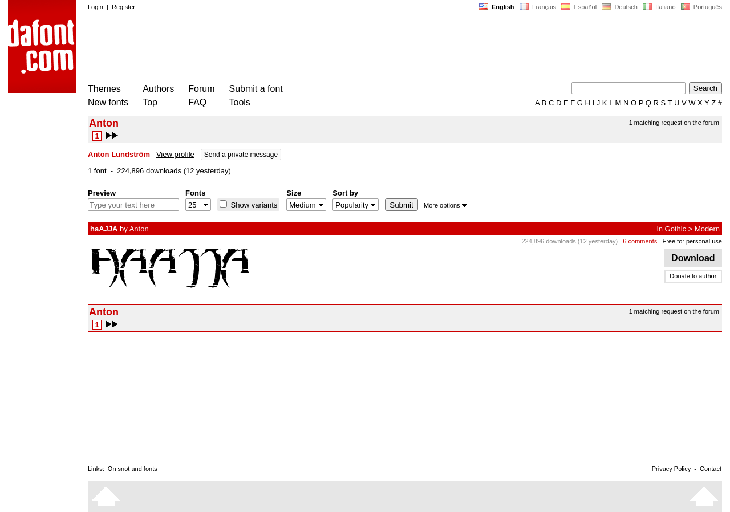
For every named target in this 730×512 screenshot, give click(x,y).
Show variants (253, 205)
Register (123, 6)
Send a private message (241, 155)
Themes (104, 89)
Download (693, 258)
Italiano (659, 6)
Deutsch (619, 6)
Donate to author (693, 276)
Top (150, 102)
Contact (710, 468)
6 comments (640, 241)
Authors (158, 89)
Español (578, 6)
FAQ (197, 102)
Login (95, 6)
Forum (201, 89)
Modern (707, 229)
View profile (175, 154)
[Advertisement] (295, 50)
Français (538, 6)
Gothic (676, 229)
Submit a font (256, 89)
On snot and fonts (132, 468)
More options (445, 205)
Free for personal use (692, 241)
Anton (139, 229)
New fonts (108, 102)
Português (700, 6)
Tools (239, 102)
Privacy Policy (671, 468)
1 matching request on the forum (674, 122)
